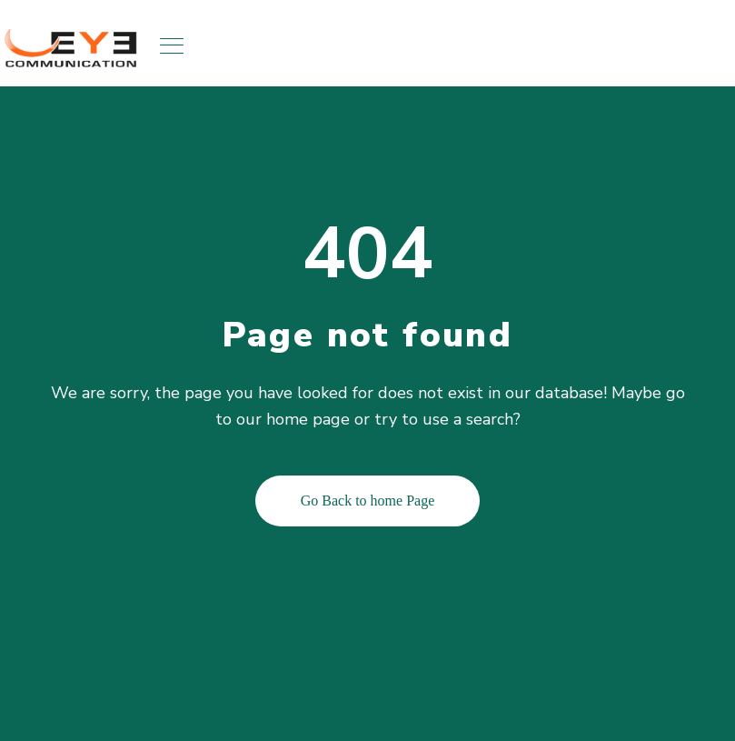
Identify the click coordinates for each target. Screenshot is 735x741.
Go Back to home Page (368, 500)
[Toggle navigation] (173, 45)
